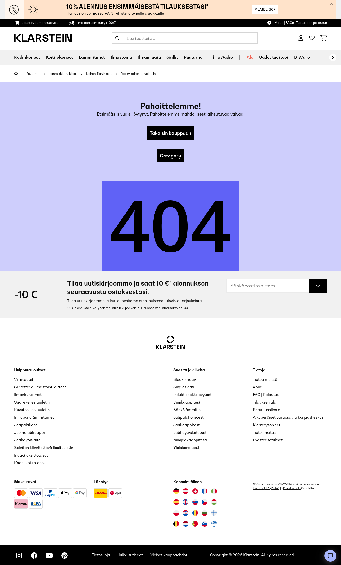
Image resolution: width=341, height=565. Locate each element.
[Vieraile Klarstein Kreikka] (214, 524)
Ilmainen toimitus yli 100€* (96, 23)
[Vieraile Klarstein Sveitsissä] (195, 491)
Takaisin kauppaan (170, 133)
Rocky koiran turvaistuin (139, 74)
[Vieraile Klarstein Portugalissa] (195, 524)
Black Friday (184, 379)
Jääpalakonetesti (189, 417)
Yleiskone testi (186, 447)
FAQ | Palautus (266, 394)
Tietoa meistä (265, 379)
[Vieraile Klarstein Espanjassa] (176, 502)
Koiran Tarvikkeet (99, 74)
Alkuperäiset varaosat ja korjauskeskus (288, 417)
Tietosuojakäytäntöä (266, 488)
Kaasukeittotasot (29, 462)
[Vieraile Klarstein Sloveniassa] (204, 524)
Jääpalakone (26, 424)
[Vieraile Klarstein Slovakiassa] (195, 502)
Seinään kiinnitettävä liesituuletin (43, 447)
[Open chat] (330, 556)
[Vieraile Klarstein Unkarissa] (214, 502)
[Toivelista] (312, 38)
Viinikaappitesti (187, 402)
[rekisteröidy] (332, 57)
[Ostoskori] (323, 38)
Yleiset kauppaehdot (168, 554)
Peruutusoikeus (266, 409)
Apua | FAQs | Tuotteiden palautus (301, 23)
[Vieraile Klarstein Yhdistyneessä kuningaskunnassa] (185, 502)
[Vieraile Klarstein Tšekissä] (204, 502)
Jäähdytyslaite (27, 440)
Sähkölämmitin (187, 409)
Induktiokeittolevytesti (192, 394)
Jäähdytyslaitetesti (190, 432)
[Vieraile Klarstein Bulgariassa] (204, 513)
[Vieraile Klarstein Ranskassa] (204, 491)
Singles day (183, 387)
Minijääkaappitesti (190, 440)
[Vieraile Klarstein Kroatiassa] (185, 513)
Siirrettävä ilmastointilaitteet (40, 387)
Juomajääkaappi (29, 432)
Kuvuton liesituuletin (32, 409)
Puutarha (33, 74)
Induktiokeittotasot (31, 455)
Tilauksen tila (264, 402)
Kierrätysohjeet (266, 424)
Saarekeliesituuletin (32, 402)
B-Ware (302, 57)
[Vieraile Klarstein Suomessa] (214, 513)
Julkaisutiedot (130, 554)
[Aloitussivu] (20, 74)
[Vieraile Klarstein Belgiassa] (176, 524)
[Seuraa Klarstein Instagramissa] (19, 555)
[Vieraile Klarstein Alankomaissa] (185, 524)
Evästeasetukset (268, 440)
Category (170, 156)
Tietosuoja (101, 554)
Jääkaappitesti (187, 424)
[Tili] (300, 38)
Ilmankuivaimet (28, 394)
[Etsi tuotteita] (185, 38)
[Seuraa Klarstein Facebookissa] (34, 555)
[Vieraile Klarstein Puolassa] (176, 513)
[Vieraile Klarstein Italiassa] (214, 491)
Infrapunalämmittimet (34, 417)
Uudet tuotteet (273, 57)
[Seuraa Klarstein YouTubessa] (49, 555)
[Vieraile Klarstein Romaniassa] (195, 513)
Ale (250, 57)
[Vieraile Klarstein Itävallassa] (185, 491)
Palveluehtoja (292, 488)
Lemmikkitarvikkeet (63, 74)
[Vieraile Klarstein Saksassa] (176, 491)
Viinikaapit (23, 379)
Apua (257, 387)
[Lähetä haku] (117, 38)
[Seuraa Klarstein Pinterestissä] (64, 555)
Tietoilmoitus (264, 432)
